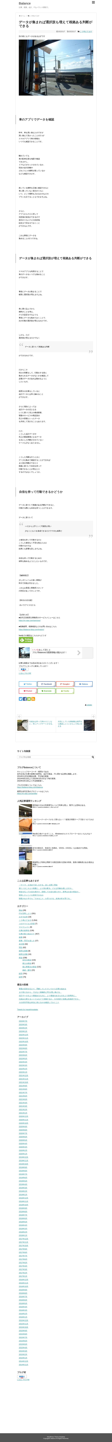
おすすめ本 (23, 917)
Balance (25, 3)
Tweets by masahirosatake (27, 1010)
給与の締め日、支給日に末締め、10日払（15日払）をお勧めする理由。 (61, 848)
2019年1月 (23, 1195)
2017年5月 (23, 1263)
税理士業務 (23, 951)
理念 (20, 947)
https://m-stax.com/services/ (29, 620)
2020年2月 (23, 1150)
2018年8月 (23, 1212)
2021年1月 (23, 1113)
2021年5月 (23, 1099)
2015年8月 (23, 1334)
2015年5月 (23, 1344)
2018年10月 (23, 1205)
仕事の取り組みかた (27, 934)
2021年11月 (23, 1079)
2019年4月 (23, 1184)
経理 (50, 850)
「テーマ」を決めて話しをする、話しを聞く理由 (38, 885)
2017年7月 (23, 1256)
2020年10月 (23, 1123)
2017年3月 (23, 1269)
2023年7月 (23, 1021)
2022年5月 (23, 1059)
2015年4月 (23, 1348)
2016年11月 (23, 1283)
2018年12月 (23, 1198)
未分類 (21, 944)
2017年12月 (23, 1239)
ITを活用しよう (52, 835)
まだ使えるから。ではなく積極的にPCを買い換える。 (40, 992)
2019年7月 (23, 1174)
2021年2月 (23, 1110)
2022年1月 (23, 1072)
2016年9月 (23, 1290)
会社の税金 (26, 960)
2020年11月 (23, 1120)
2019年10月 (23, 1164)
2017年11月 (23, 1242)
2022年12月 (23, 1035)
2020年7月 (23, 1133)
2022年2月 (23, 1069)
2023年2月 (23, 1028)
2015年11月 (23, 1324)
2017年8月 (23, 1252)
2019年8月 (23, 1171)
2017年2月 (23, 1273)
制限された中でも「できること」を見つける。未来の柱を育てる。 (45, 898)
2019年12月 (23, 1157)
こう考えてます (86, 31)
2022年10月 (23, 1042)
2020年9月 (23, 1127)
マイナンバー (24, 927)
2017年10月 (23, 1246)
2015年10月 (23, 1327)
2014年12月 (23, 1361)
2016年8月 (23, 1293)
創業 (20, 937)
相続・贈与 (26, 970)
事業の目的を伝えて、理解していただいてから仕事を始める (42, 989)
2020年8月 (23, 1130)
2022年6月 (23, 1055)
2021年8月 (23, 1089)
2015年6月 (23, 1341)
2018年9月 (23, 1208)
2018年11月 (23, 1201)
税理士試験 (23, 954)
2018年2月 (23, 1232)
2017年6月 (23, 1259)
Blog (20, 910)
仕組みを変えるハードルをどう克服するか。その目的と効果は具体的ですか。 (49, 999)
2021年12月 (23, 1076)
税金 (50, 866)
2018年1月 (23, 1235)
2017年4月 (23, 1266)
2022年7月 (23, 1052)
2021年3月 (23, 1106)
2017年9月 (23, 1249)
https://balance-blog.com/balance (30, 787)
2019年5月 (23, 1181)
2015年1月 (23, 1358)
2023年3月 (23, 1025)
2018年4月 (23, 1225)
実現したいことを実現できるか (31, 895)
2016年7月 (23, 1297)
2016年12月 (23, 1280)
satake (89, 705)
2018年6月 (23, 1218)
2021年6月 (23, 1096)
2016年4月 (23, 1307)
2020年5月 (23, 1140)
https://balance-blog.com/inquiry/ (31, 629)
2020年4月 (23, 1144)
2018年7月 (23, 1215)
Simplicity (62, 1437)
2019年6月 (23, 1178)
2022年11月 (23, 1038)
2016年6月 (23, 1300)
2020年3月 (23, 1147)
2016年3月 (23, 1310)
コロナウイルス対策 (27, 924)
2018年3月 (23, 1229)
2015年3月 (23, 1351)
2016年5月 (23, 1303)
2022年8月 (23, 1048)
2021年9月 (23, 1086)
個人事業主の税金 (29, 967)
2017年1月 (23, 1276)
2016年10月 (23, 1286)
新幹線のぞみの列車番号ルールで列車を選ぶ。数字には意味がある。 (60, 805)
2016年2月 (23, 1314)
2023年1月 (23, 1031)
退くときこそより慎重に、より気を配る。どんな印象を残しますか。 (46, 888)
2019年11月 (23, 1161)
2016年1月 (23, 1317)
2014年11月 (23, 1365)
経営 (20, 974)
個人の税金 (26, 963)
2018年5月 (23, 1222)
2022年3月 (23, 1065)
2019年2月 (23, 1191)
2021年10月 (23, 1082)
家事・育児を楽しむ (53, 823)
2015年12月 (23, 1320)
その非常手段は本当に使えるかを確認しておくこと (39, 1002)
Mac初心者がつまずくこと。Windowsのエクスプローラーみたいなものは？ (62, 834)
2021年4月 (23, 1103)
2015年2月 (23, 1354)
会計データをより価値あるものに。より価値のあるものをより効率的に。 (48, 996)
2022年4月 (23, 1062)
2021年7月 (23, 1093)
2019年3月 (23, 1188)
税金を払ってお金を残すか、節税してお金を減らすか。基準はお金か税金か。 (49, 892)
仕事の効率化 (24, 930)
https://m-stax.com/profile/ (27, 794)
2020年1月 (23, 1154)
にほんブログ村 (25, 673)
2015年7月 (23, 1337)
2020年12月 (23, 1116)
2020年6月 (23, 1137)
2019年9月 (23, 1167)
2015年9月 (23, 1331)
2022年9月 (23, 1045)
